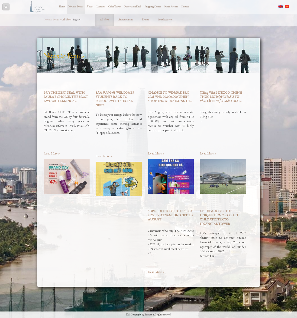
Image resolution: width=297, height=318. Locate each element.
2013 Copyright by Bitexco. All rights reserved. (148, 314)
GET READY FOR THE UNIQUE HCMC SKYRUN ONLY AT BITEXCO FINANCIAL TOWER (219, 217)
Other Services (171, 6)
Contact (185, 6)
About (90, 6)
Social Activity (165, 19)
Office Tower (114, 6)
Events (145, 19)
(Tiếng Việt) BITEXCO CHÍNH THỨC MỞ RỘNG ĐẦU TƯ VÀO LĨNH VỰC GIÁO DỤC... (221, 96)
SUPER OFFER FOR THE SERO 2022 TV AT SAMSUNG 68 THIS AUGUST (170, 215)
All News (104, 19)
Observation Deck (132, 6)
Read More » (52, 153)
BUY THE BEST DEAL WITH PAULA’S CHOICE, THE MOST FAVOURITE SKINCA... (66, 96)
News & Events (75, 6)
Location (101, 6)
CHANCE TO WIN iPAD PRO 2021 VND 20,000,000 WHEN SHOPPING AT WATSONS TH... (170, 96)
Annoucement (125, 19)
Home (62, 6)
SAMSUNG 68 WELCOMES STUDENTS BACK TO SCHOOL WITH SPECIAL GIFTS (115, 98)
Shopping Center (152, 6)
